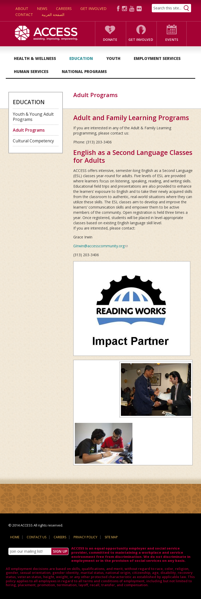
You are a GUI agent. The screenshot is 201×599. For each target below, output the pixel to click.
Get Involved (93, 8)
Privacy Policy (85, 537)
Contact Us (36, 537)
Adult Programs (29, 130)
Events (171, 39)
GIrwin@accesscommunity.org (100, 245)
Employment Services (157, 58)
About (21, 8)
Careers (64, 8)
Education (81, 58)
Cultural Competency (33, 141)
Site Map (111, 537)
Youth (113, 58)
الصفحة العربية (53, 14)
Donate (110, 39)
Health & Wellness (35, 58)
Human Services (31, 71)
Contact (24, 14)
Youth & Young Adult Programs (33, 116)
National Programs (84, 71)
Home (14, 537)
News (42, 8)
